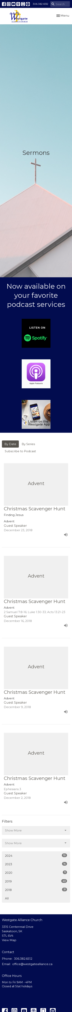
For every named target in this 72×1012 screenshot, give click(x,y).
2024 (36, 855)
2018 (36, 890)
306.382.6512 (40, 3)
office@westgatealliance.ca (32, 964)
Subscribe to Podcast (20, 451)
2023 (36, 864)
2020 (36, 872)
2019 (36, 881)
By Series (28, 444)
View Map (9, 940)
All (7, 898)
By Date (10, 444)
